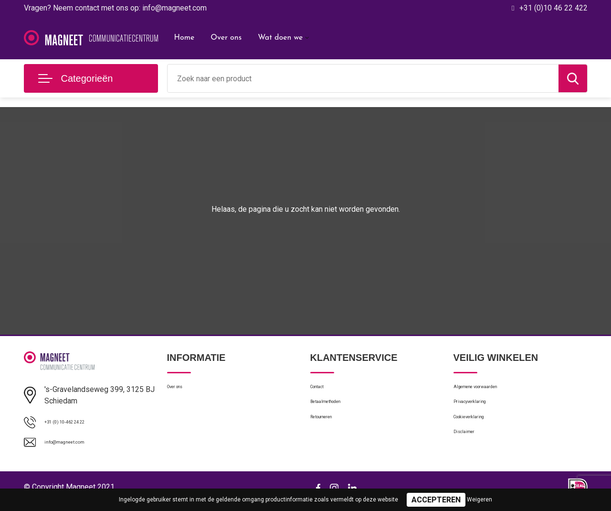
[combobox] (363, 78)
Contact (323, 389)
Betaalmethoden (336, 410)
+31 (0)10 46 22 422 (553, 7)
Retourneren (329, 430)
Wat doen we (280, 38)
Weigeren (479, 499)
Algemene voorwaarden (490, 389)
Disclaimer (469, 451)
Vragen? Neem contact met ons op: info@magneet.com (115, 7)
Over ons (226, 38)
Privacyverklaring (479, 410)
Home (184, 38)
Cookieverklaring (479, 430)
